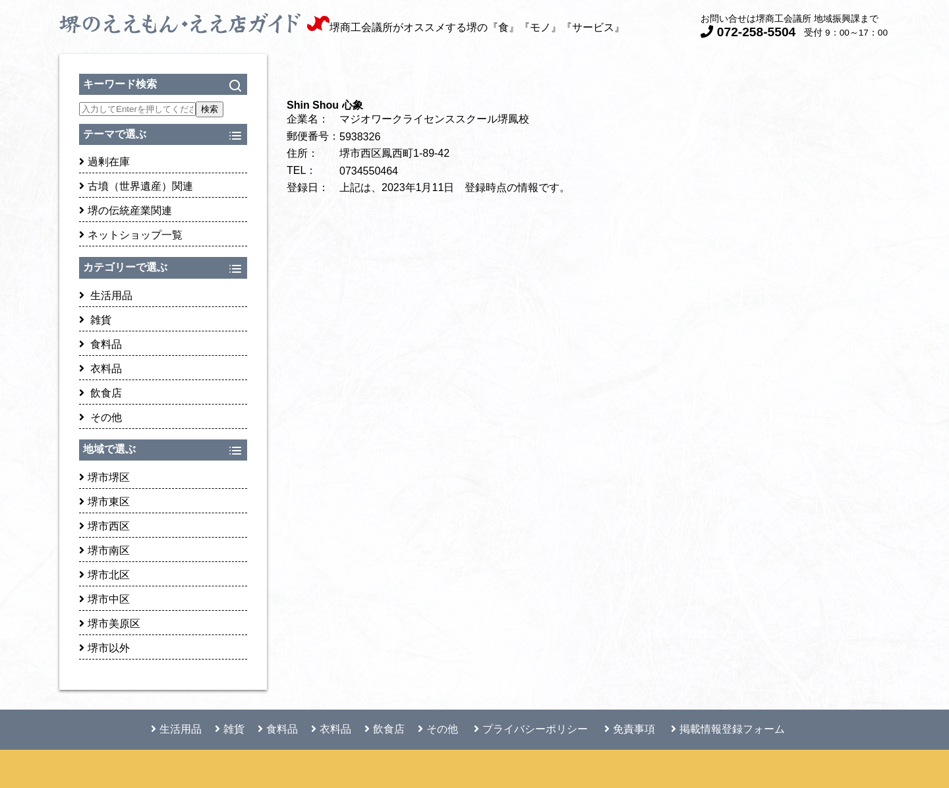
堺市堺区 (104, 477)
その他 (100, 417)
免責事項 (629, 729)
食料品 (100, 344)
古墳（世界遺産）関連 (136, 186)
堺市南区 (104, 550)
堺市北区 (104, 574)
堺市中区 (104, 599)
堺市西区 (104, 526)
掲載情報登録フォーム (728, 729)
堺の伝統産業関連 (125, 210)
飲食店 (100, 393)
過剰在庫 (104, 161)
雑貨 (95, 319)
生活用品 (105, 295)
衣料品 (100, 368)
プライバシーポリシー (531, 729)
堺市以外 (104, 648)
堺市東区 (104, 501)
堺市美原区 (109, 623)
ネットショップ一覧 (131, 234)
